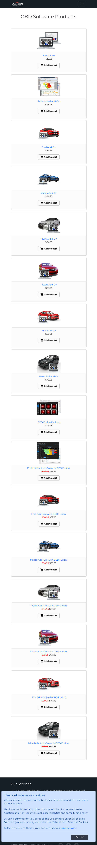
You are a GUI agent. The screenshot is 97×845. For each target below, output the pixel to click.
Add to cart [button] (49, 65)
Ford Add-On (49, 147)
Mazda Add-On (49, 193)
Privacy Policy (68, 828)
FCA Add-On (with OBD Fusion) (48, 697)
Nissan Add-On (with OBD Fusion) (48, 651)
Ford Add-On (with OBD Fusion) (48, 514)
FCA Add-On (49, 330)
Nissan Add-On (49, 284)
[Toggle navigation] (82, 4)
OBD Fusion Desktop (48, 422)
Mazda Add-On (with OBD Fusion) (48, 559)
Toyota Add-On (49, 238)
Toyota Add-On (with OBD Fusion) (48, 605)
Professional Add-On (49, 101)
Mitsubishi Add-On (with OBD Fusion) (48, 743)
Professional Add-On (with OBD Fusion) (48, 468)
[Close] (79, 837)
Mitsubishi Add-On (49, 376)
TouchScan (49, 55)
